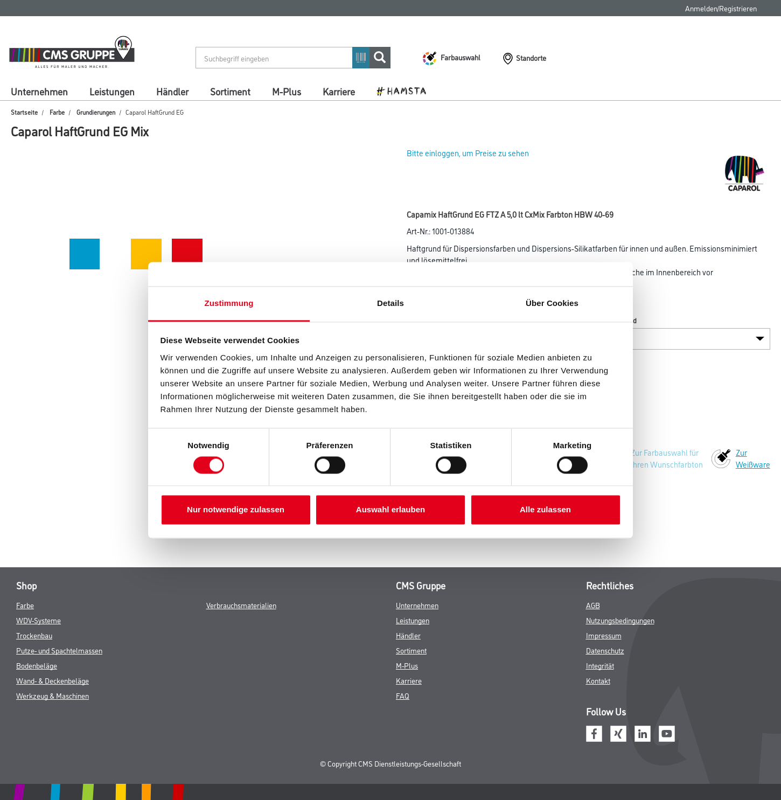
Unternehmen (39, 91)
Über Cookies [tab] (552, 303)
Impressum (604, 635)
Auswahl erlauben (390, 509)
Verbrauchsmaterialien (241, 605)
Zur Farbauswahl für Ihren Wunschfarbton (667, 458)
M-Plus (286, 91)
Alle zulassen (545, 509)
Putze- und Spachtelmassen (59, 650)
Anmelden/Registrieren (721, 8)
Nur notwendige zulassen (235, 509)
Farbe (57, 111)
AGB (593, 605)
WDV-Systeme (38, 620)
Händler (172, 91)
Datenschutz (605, 650)
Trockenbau (34, 635)
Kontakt (598, 680)
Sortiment (230, 91)
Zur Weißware (753, 458)
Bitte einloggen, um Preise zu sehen (468, 152)
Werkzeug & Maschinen (52, 695)
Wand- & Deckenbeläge (52, 680)
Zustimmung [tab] (229, 303)
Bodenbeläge (36, 665)
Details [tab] (390, 303)
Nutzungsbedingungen (620, 620)
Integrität (600, 665)
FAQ (402, 695)
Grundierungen (95, 111)
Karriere (339, 91)
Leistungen (112, 91)
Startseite (24, 111)
